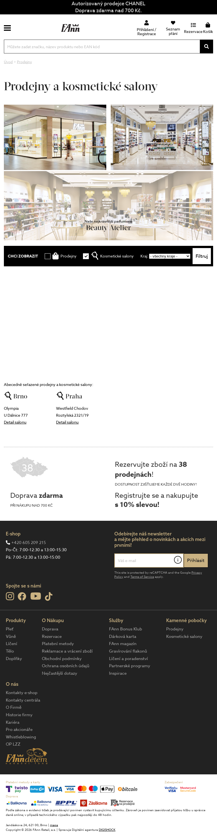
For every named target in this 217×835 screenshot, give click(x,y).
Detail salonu (15, 422)
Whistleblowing (21, 737)
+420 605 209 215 (28, 543)
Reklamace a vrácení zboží (67, 651)
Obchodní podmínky (62, 659)
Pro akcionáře (19, 729)
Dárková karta (122, 636)
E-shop (13, 534)
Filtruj (202, 256)
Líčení (11, 644)
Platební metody (58, 644)
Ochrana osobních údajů (65, 666)
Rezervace (52, 636)
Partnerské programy (129, 666)
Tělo (10, 651)
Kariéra (12, 722)
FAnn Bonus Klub (125, 629)
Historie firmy (19, 715)
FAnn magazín (123, 644)
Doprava (50, 629)
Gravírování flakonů (128, 651)
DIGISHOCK (107, 830)
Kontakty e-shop (21, 693)
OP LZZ (13, 744)
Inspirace (118, 673)
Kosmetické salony (184, 636)
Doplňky (14, 659)
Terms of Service (142, 576)
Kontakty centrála (23, 700)
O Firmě (13, 707)
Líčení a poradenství (128, 659)
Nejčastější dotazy (59, 673)
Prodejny (174, 629)
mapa (54, 825)
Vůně (11, 636)
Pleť (9, 629)
